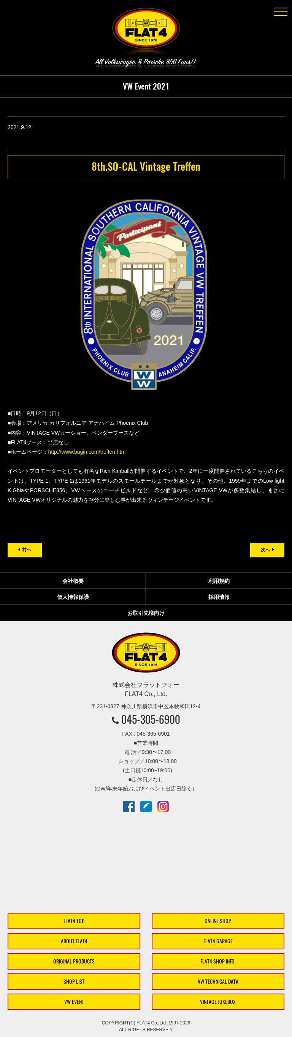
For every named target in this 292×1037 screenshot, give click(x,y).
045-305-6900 (150, 719)
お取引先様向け (146, 613)
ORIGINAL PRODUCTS (74, 961)
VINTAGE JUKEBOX (218, 1001)
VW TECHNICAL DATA (218, 981)
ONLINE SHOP (218, 921)
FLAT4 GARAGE (218, 941)
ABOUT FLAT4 (74, 941)
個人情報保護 (73, 597)
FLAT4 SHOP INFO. (218, 961)
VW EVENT (74, 1001)
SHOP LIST (73, 981)
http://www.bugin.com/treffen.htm (86, 452)
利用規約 (219, 581)
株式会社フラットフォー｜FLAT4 (146, 33)
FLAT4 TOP (73, 921)
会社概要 (73, 581)
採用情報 (219, 597)
